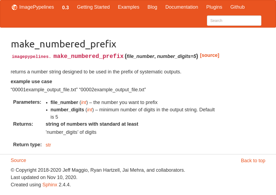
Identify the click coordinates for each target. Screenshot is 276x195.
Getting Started (93, 7)
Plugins (214, 7)
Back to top (253, 160)
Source (18, 160)
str (48, 145)
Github (237, 7)
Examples (128, 7)
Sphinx (50, 184)
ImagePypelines (32, 7)
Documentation (181, 7)
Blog (152, 7)
